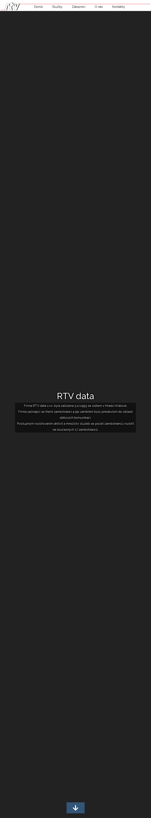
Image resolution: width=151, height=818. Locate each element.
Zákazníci (78, 7)
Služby (57, 7)
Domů (38, 7)
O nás (99, 7)
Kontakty (118, 7)
